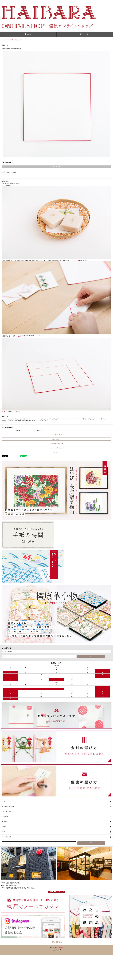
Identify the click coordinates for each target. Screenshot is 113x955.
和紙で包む (10, 174)
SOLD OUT (56, 166)
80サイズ (11, 419)
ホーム (3, 39)
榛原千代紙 (5, 422)
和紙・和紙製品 (10, 39)
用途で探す (4, 174)
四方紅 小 (77, 260)
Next (111, 103)
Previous (2, 103)
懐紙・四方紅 (18, 39)
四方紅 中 (20, 336)
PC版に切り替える (59, 947)
